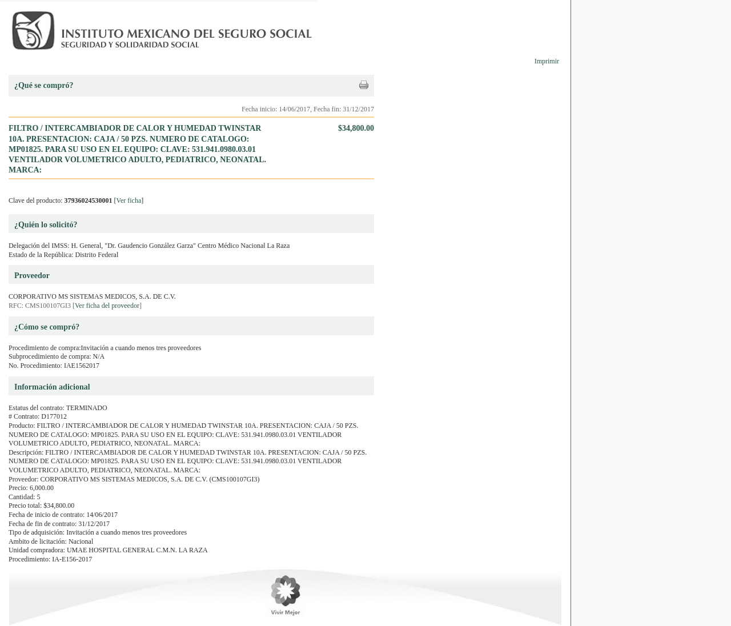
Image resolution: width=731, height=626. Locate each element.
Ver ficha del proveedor (107, 306)
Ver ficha (129, 200)
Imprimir (547, 61)
